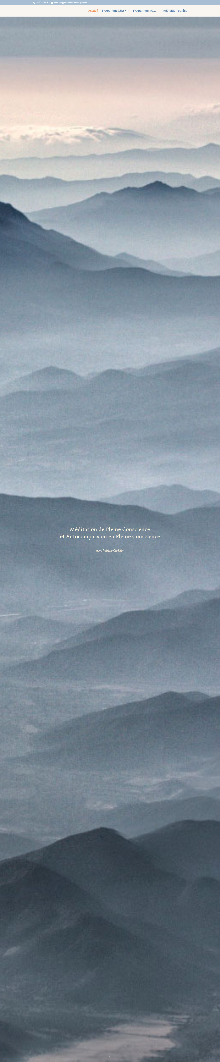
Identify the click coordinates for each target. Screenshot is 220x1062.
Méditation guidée (174, 11)
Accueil (93, 11)
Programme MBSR (114, 11)
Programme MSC (144, 11)
